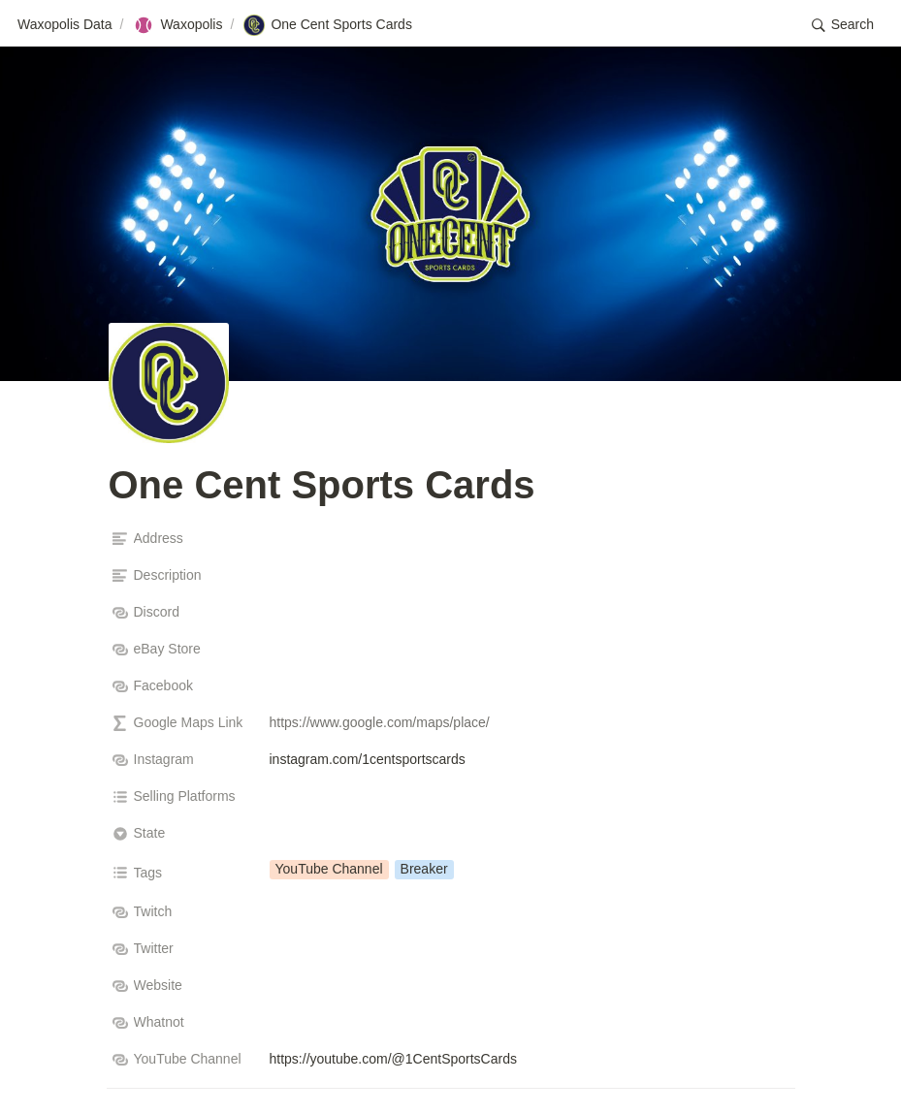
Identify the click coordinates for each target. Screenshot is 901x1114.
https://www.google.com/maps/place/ (380, 722)
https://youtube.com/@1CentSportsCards (393, 1058)
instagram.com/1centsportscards (368, 759)
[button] (843, 25)
